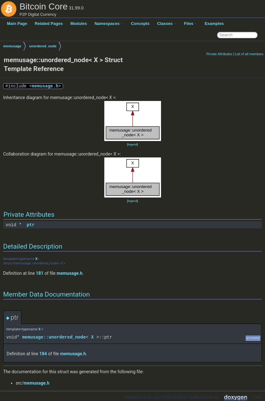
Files (190, 23)
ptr (31, 225)
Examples (214, 23)
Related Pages (49, 23)
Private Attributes (219, 54)
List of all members (249, 54)
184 (43, 353)
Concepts (140, 23)
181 (39, 273)
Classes (166, 23)
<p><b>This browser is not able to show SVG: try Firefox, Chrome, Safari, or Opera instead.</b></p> (132, 121)
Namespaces (109, 23)
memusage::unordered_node (54, 337)
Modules (78, 23)
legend (132, 144)
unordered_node (42, 46)
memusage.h (45, 86)
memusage (12, 46)
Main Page (17, 23)
